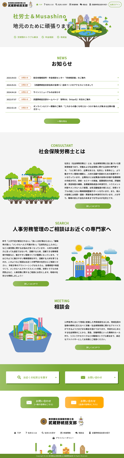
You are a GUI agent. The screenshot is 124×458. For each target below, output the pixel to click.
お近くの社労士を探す (32, 377)
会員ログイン (115, 4)
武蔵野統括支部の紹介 (98, 4)
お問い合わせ (91, 377)
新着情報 (73, 4)
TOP (39, 4)
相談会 (83, 4)
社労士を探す (61, 4)
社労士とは (49, 4)
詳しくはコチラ (93, 213)
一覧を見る (62, 121)
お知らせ (24, 77)
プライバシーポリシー (62, 438)
